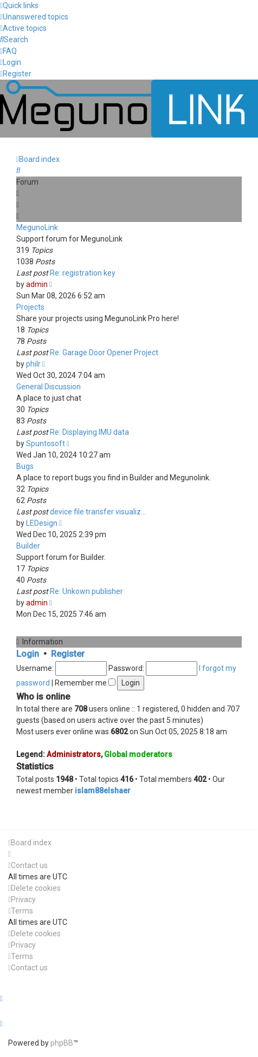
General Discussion (48, 386)
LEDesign (41, 523)
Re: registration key (82, 273)
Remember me (85, 682)
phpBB (61, 1043)
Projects (30, 307)
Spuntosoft (45, 443)
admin (37, 284)
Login (27, 654)
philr (33, 364)
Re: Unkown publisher (86, 591)
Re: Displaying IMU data (89, 432)
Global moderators (138, 754)
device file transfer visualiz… (98, 511)
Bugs (25, 466)
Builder (28, 545)
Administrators (74, 754)
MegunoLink (37, 227)
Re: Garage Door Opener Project (104, 352)
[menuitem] (34, 16)
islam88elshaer (103, 790)
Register (68, 654)
